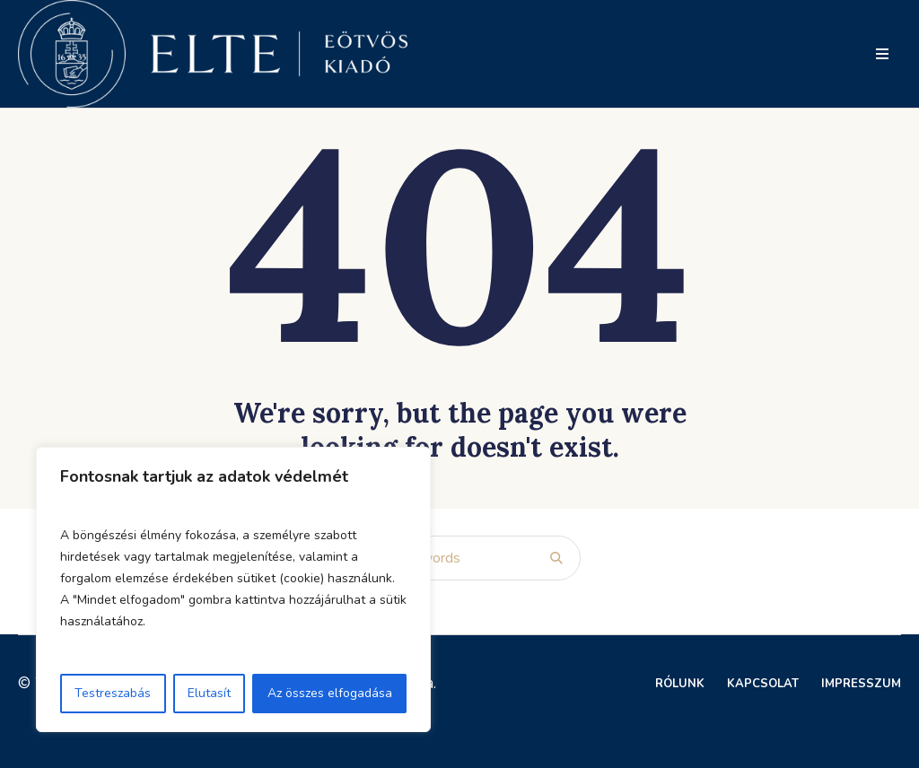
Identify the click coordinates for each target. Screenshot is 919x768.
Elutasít (209, 693)
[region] (233, 589)
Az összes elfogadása (329, 693)
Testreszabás (112, 693)
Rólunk (680, 684)
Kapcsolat (763, 684)
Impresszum (861, 684)
